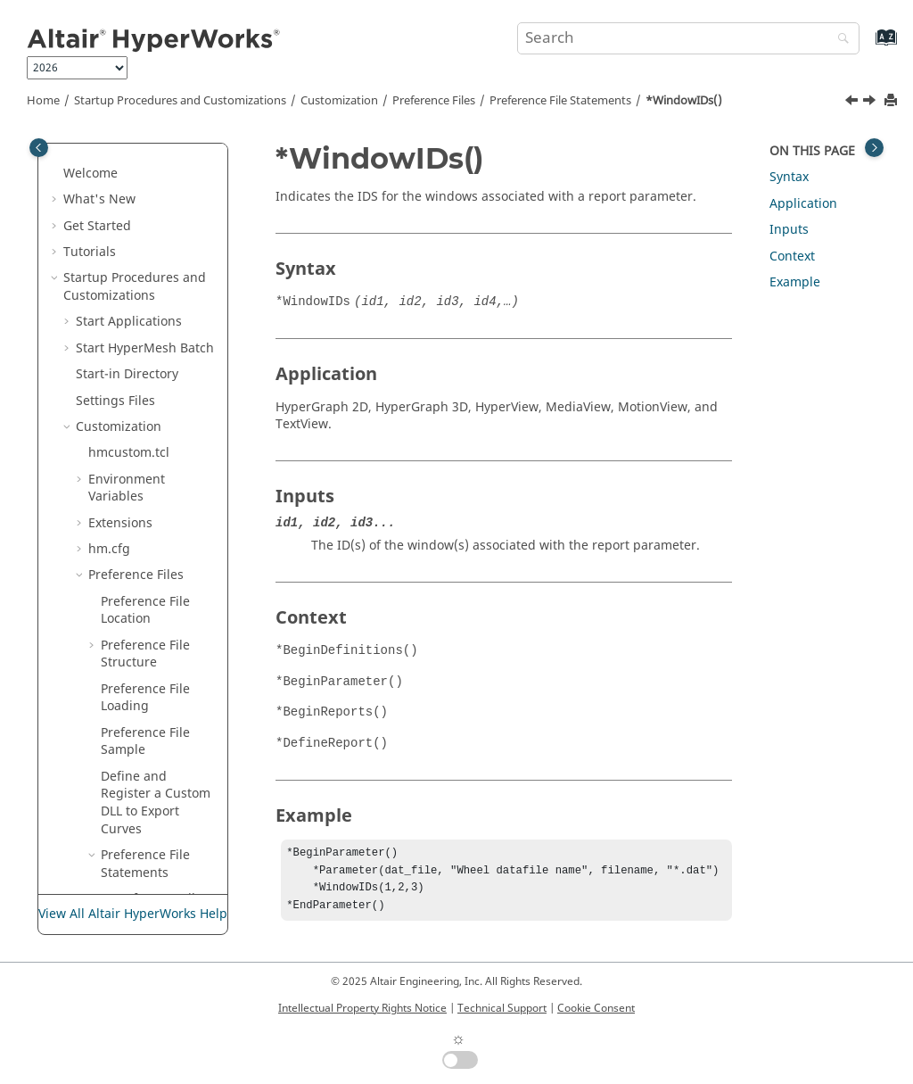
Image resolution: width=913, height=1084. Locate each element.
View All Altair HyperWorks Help (132, 914)
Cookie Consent (596, 1008)
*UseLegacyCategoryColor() (162, 196)
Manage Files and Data (132, 501)
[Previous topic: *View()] (853, 102)
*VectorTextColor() (164, 309)
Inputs (789, 229)
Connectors (97, 859)
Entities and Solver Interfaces (119, 624)
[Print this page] (892, 101)
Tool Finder (96, 475)
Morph (83, 885)
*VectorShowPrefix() (164, 265)
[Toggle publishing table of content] (38, 147)
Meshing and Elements (132, 763)
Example (794, 282)
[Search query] (688, 38)
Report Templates (141, 448)
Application (803, 203)
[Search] (839, 39)
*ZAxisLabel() (153, 396)
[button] (106, 144)
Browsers (91, 659)
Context (792, 256)
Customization (339, 101)
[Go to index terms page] (867, 46)
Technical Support (502, 1008)
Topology (90, 710)
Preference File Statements (560, 101)
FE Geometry (100, 737)
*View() (135, 344)
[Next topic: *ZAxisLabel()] (871, 102)
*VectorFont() (153, 230)
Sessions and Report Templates (124, 536)
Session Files (126, 422)
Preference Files (433, 101)
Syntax (789, 177)
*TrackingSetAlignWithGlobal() (164, 152)
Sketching (92, 684)
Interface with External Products (131, 580)
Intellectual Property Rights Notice (362, 1008)
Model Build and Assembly (112, 799)
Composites (98, 832)
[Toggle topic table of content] (874, 147)
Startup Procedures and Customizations (180, 101)
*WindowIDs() (684, 101)
